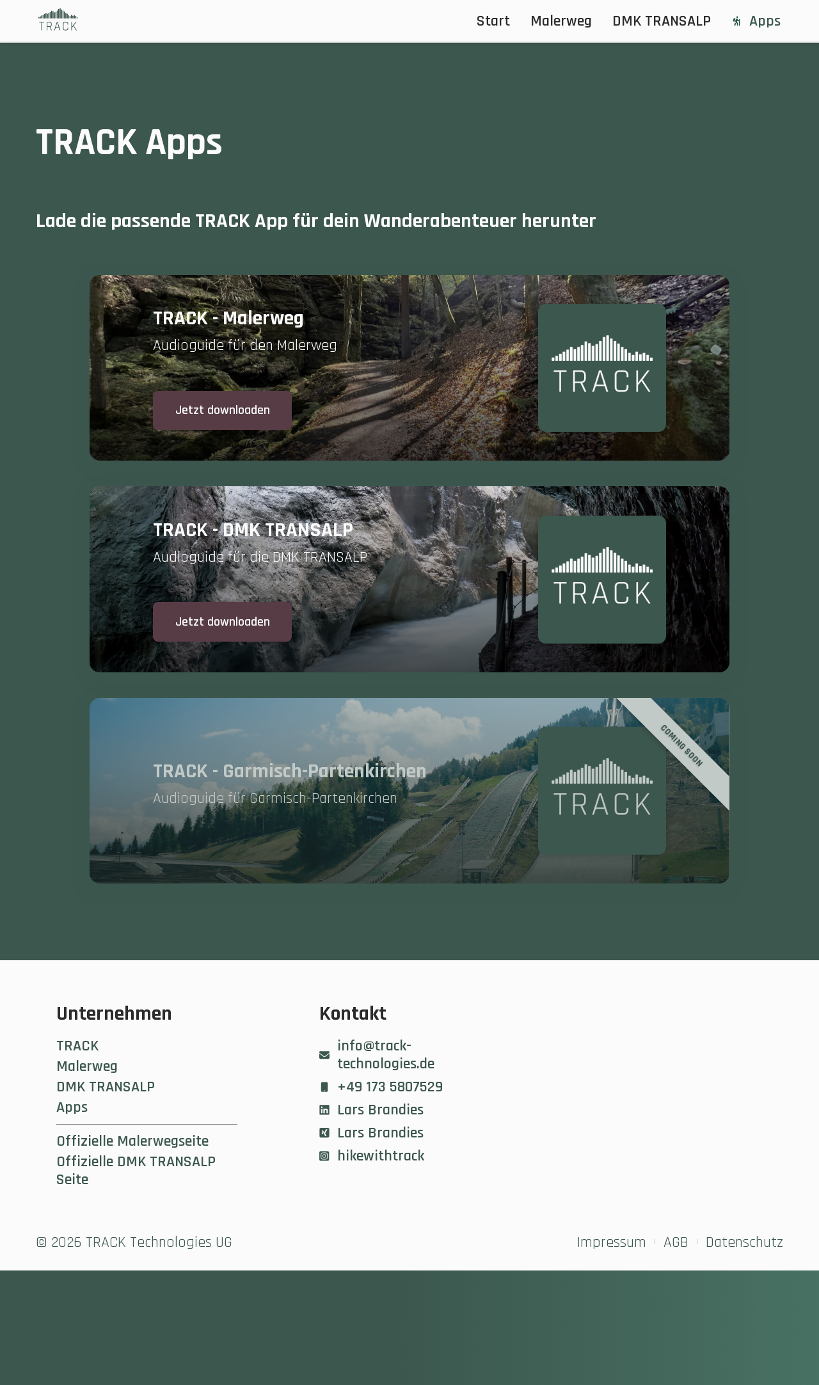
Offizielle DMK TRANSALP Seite (136, 1285)
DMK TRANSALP (661, 21)
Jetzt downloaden (236, 437)
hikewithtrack (371, 1270)
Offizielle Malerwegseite (132, 1256)
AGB (676, 1357)
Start (493, 21)
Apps (756, 21)
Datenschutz (744, 1357)
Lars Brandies (371, 1224)
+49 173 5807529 (381, 1201)
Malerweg (561, 21)
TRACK (77, 1160)
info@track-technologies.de (376, 1169)
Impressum (611, 1357)
